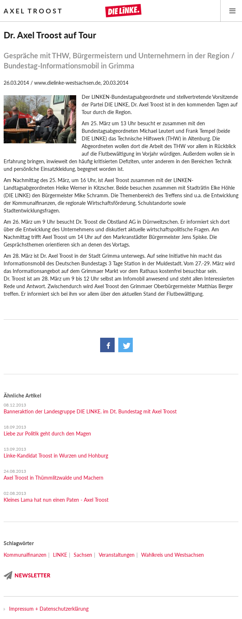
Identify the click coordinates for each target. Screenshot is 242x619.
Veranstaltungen (117, 555)
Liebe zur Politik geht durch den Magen (47, 433)
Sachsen (83, 555)
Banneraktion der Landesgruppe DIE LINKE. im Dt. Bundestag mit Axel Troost (90, 411)
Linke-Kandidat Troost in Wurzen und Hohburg (56, 455)
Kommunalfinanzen (25, 555)
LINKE (60, 555)
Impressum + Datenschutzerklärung (49, 609)
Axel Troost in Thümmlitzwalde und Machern (53, 478)
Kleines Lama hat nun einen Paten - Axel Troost (56, 500)
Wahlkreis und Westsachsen (172, 555)
